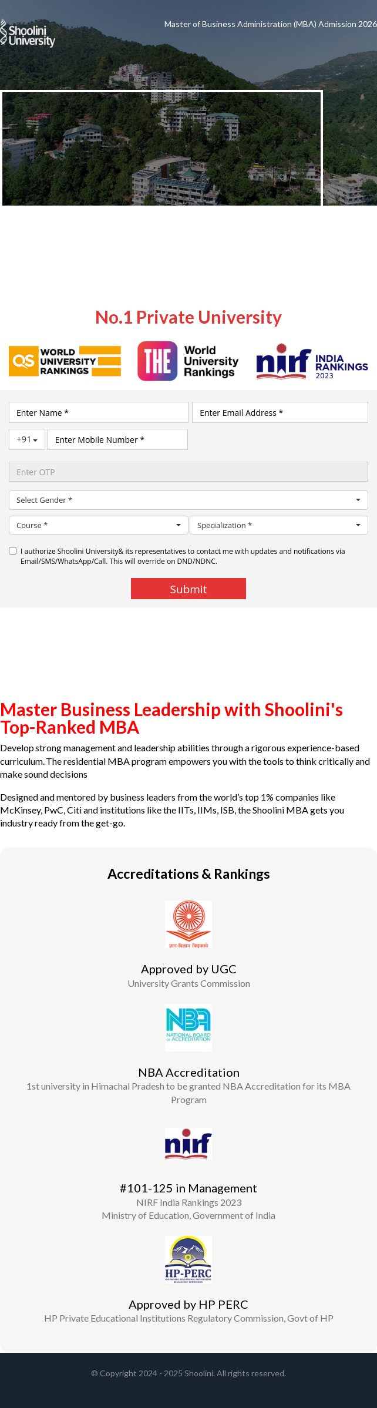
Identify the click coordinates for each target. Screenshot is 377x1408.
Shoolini (198, 1373)
